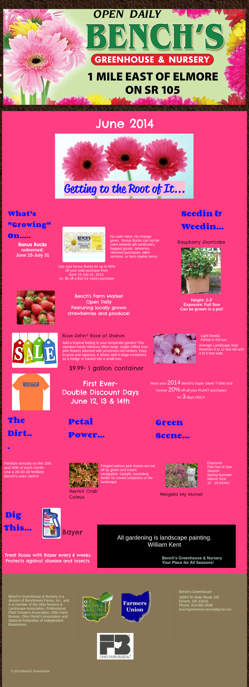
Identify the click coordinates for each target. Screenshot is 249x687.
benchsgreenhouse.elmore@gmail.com (205, 609)
